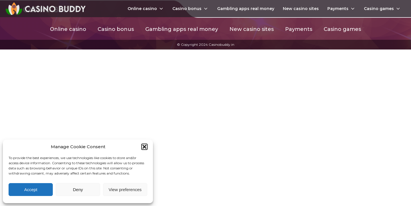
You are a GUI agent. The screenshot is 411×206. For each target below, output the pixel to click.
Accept (30, 189)
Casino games (382, 8)
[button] (144, 147)
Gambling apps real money (245, 8)
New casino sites (301, 8)
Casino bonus (190, 8)
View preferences (125, 189)
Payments (341, 8)
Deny (78, 189)
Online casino (146, 8)
